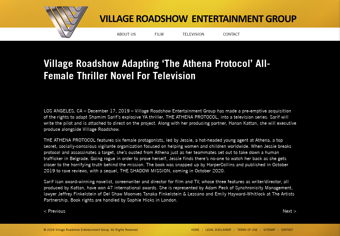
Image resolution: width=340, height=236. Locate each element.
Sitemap (269, 230)
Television (193, 34)
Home (195, 230)
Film (159, 34)
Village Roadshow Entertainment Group (82, 230)
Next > (289, 211)
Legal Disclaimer (218, 230)
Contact (231, 34)
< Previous (54, 211)
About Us (126, 34)
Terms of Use (247, 230)
